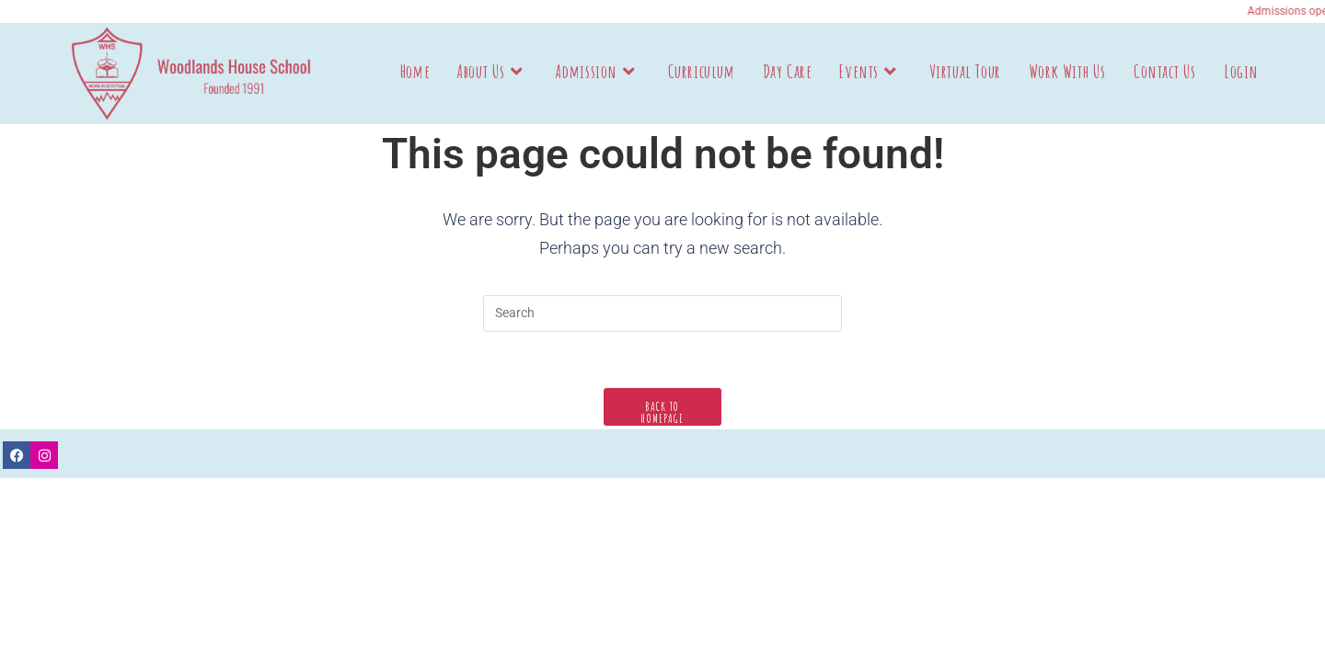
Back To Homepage (662, 412)
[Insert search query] (662, 313)
